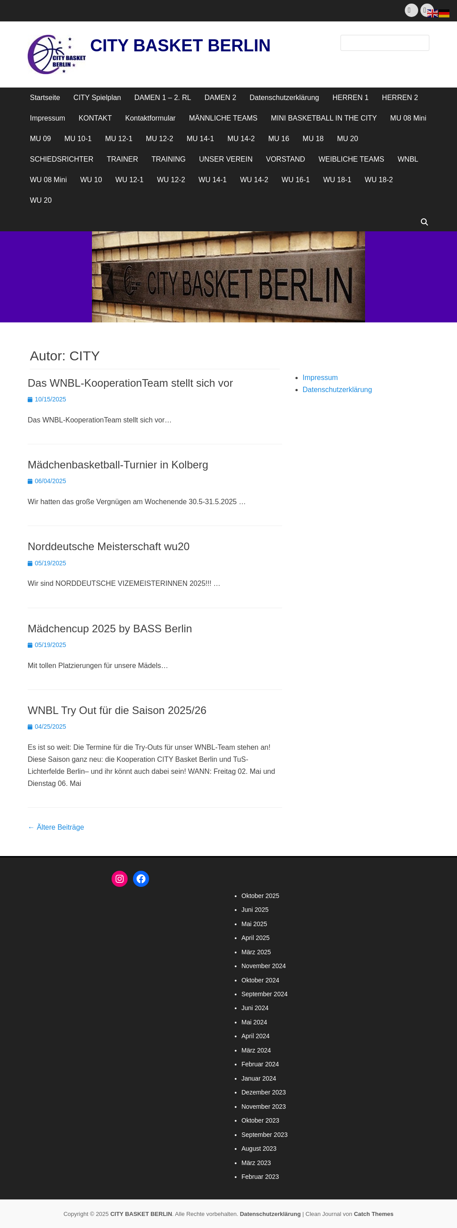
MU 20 (347, 138)
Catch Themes (374, 1214)
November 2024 (263, 965)
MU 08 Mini (408, 118)
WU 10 (91, 180)
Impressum (47, 118)
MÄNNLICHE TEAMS (223, 118)
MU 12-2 (159, 138)
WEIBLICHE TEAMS (351, 159)
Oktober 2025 (260, 895)
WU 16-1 (296, 180)
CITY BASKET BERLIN (180, 45)
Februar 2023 (260, 1176)
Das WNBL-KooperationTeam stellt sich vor (130, 383)
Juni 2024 (255, 1007)
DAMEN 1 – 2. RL (162, 97)
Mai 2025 (254, 923)
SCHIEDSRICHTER (61, 159)
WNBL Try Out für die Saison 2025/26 (117, 710)
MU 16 (278, 138)
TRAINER (122, 159)
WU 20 (41, 200)
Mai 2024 (254, 1022)
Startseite (45, 97)
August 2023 (259, 1148)
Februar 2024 (260, 1064)
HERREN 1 (350, 97)
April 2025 (255, 937)
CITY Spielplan (97, 97)
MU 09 (40, 138)
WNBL (408, 159)
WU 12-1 (130, 180)
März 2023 (256, 1162)
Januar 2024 (258, 1078)
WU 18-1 (337, 180)
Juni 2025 (255, 909)
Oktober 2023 (260, 1120)
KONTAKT (95, 118)
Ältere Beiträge (56, 827)
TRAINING (168, 159)
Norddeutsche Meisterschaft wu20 (109, 546)
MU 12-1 (118, 138)
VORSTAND (285, 159)
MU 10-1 (77, 138)
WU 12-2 (171, 180)
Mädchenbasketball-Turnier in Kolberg (118, 465)
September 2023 (264, 1134)
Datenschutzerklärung (284, 97)
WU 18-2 (379, 180)
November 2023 (263, 1106)
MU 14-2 (241, 138)
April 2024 (255, 1036)
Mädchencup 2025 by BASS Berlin (110, 628)
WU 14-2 (254, 180)
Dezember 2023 (263, 1092)
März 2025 (256, 952)
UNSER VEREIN (226, 159)
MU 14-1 (200, 138)
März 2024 (256, 1050)
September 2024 (264, 994)
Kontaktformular (150, 118)
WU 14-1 (213, 180)
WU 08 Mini (48, 180)
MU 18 (313, 138)
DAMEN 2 (220, 97)
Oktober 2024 (260, 980)
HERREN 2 (400, 97)
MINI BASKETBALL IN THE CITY (324, 118)
